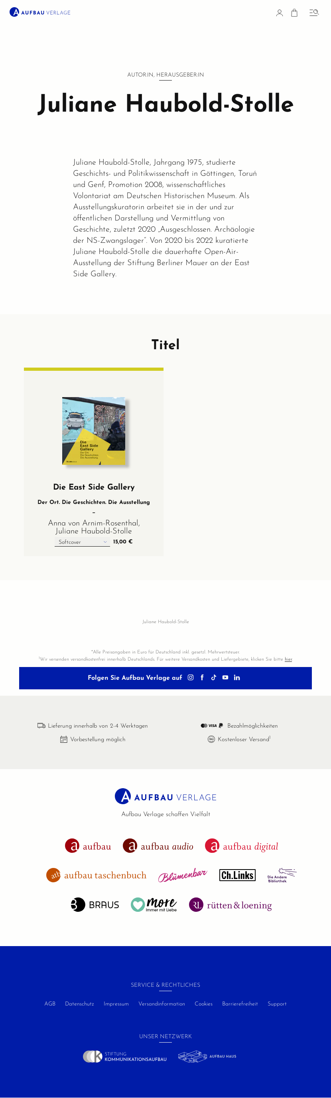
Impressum (116, 1004)
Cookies (204, 1004)
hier (288, 659)
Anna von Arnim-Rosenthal (93, 523)
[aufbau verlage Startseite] (40, 12)
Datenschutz (79, 1004)
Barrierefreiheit (240, 1004)
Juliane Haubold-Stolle (93, 531)
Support (277, 1004)
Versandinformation (161, 1004)
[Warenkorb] (294, 14)
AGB (49, 1004)
